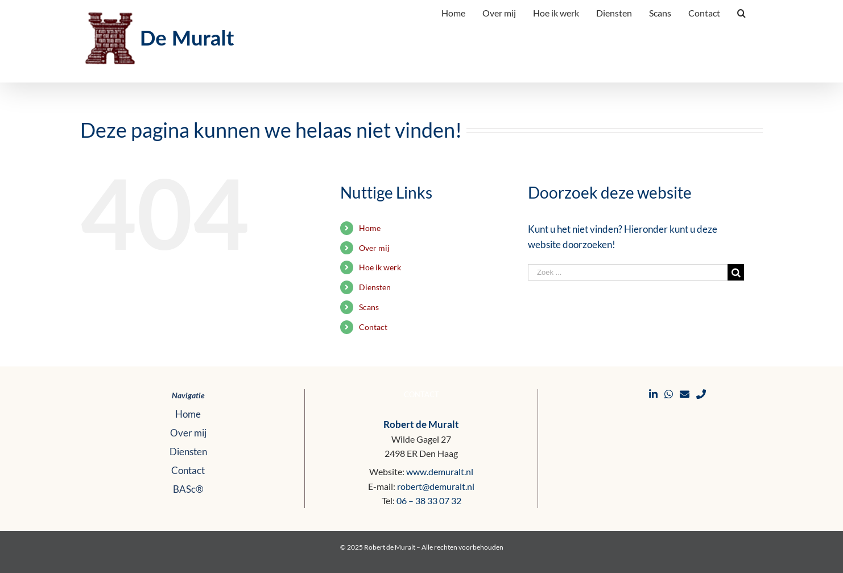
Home (370, 228)
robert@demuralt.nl (435, 486)
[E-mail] (684, 394)
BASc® (188, 489)
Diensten (375, 287)
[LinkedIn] (653, 394)
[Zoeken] (741, 12)
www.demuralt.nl (439, 471)
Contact (373, 327)
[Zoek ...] (628, 272)
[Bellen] (701, 394)
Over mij (374, 248)
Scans (369, 307)
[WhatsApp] (668, 394)
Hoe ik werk (380, 267)
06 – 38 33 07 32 (428, 500)
